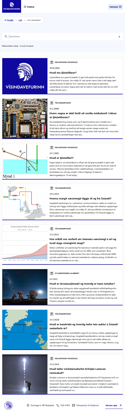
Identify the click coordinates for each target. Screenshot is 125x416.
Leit (20, 20)
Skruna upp (114, 405)
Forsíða (10, 20)
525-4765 (65, 405)
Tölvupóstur (87, 405)
